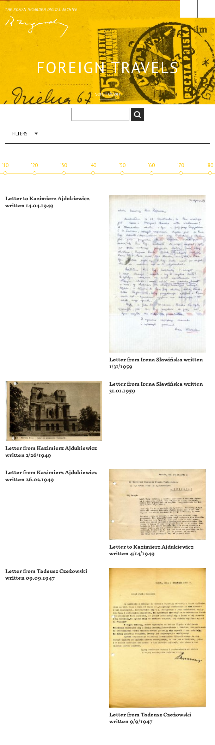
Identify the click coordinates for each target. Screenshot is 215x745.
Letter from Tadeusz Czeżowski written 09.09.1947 (46, 575)
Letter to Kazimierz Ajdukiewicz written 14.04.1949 (47, 202)
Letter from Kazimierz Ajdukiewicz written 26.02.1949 (51, 476)
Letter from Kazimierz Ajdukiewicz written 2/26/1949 (51, 452)
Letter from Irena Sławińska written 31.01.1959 (156, 387)
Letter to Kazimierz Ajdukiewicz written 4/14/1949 (151, 550)
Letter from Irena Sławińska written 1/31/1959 (156, 363)
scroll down (107, 94)
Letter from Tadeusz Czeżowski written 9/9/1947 (150, 718)
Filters (19, 134)
